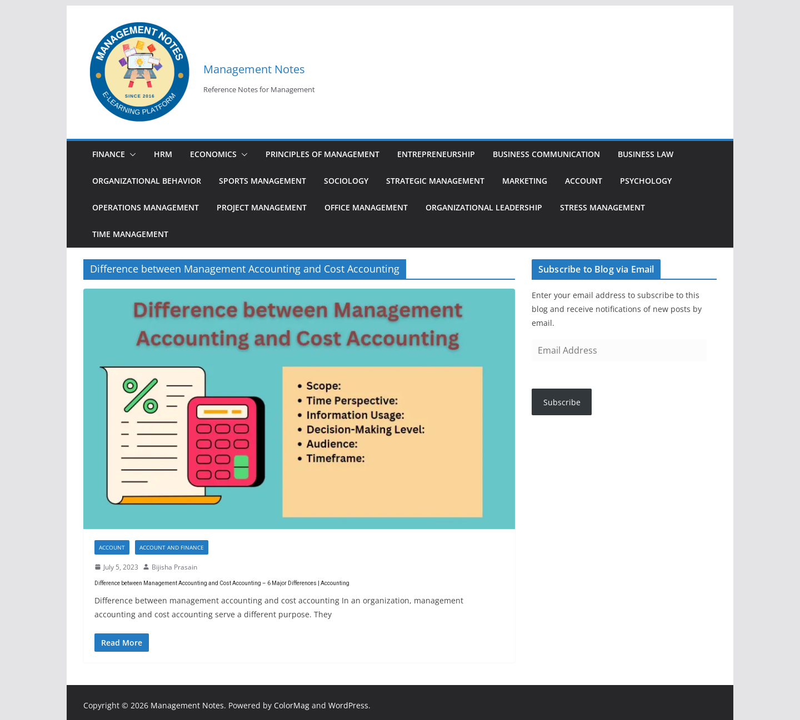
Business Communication (546, 154)
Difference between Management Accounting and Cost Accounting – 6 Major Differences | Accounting (221, 583)
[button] (130, 154)
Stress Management (602, 207)
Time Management (130, 234)
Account (583, 180)
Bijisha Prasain (174, 567)
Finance (108, 154)
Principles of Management (322, 154)
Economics (213, 154)
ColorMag (291, 705)
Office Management (366, 207)
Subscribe (562, 402)
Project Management (262, 207)
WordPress (348, 705)
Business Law (645, 154)
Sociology (346, 180)
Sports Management (262, 180)
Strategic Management (435, 180)
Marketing (524, 180)
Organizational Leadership (484, 207)
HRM (163, 154)
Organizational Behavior (146, 180)
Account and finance (171, 547)
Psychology (646, 180)
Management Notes (254, 69)
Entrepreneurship (436, 154)
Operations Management (145, 207)
